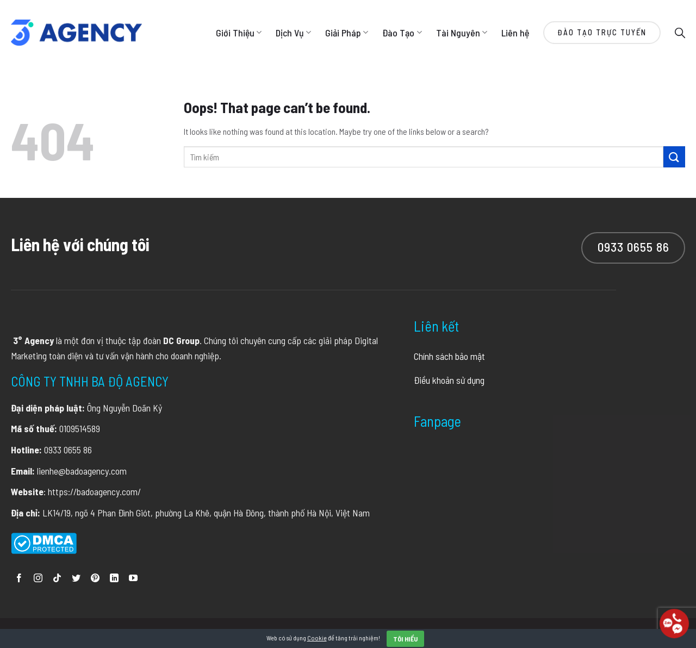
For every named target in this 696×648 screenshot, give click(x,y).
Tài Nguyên (461, 33)
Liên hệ (515, 33)
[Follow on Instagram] (38, 578)
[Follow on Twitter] (76, 578)
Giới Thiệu (239, 33)
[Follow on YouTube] (133, 578)
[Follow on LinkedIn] (114, 578)
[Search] (680, 32)
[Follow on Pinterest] (95, 578)
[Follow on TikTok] (57, 578)
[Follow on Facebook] (19, 578)
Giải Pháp (346, 33)
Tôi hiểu (405, 639)
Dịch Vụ (293, 33)
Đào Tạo (401, 33)
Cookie (317, 637)
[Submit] (674, 156)
